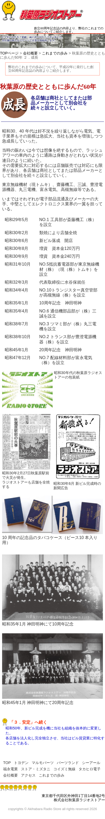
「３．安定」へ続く (28, 722)
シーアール (91, 763)
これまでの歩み (55, 53)
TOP (7, 763)
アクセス (28, 775)
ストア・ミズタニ (35, 769)
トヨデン (21, 763)
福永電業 (10, 769)
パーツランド (68, 763)
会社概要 (30, 53)
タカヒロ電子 (90, 769)
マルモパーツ (43, 763)
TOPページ (9, 53)
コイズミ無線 (64, 769)
